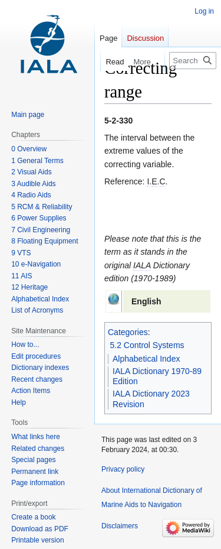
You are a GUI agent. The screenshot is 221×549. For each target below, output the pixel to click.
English (146, 301)
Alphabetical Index (146, 358)
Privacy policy (122, 469)
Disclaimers (119, 526)
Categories (128, 332)
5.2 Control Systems (147, 345)
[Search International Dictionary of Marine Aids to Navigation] (192, 60)
